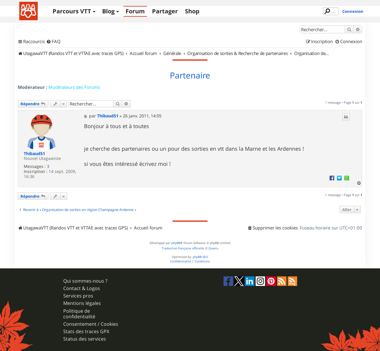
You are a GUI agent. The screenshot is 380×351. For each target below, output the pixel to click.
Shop (192, 11)
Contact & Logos (81, 288)
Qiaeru (213, 248)
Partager (165, 11)
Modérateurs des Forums (74, 87)
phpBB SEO (200, 257)
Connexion (352, 11)
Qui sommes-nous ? (85, 281)
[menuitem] (53, 42)
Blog (108, 11)
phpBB (175, 243)
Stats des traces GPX (86, 331)
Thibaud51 (34, 153)
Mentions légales (82, 303)
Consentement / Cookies (90, 324)
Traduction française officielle (183, 248)
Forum (135, 11)
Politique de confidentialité (79, 313)
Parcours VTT (72, 11)
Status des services (84, 339)
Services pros (78, 296)
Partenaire (190, 75)
